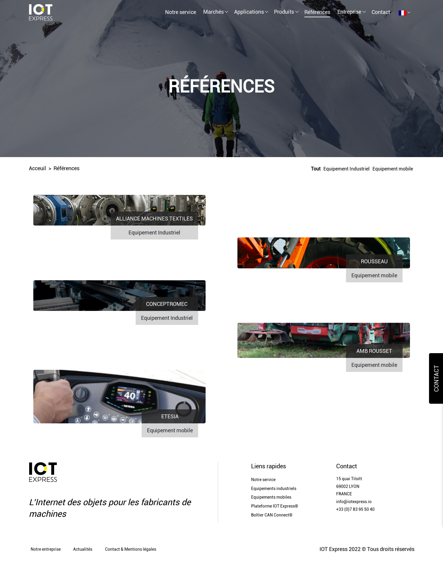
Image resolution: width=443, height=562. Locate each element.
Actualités (82, 549)
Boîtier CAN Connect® (271, 515)
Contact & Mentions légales (130, 549)
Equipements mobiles (271, 497)
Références (317, 12)
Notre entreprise (46, 549)
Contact (381, 12)
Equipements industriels (273, 488)
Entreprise (349, 12)
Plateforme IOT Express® (274, 506)
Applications (249, 12)
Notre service (180, 12)
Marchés (213, 12)
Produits (284, 12)
